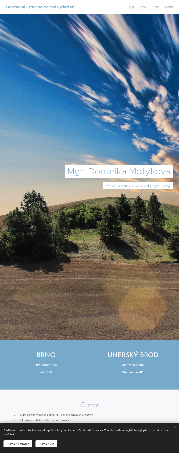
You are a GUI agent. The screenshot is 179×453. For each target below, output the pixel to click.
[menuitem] (157, 7)
